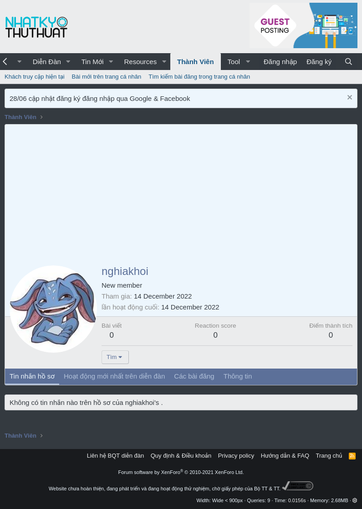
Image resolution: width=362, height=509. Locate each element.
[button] (19, 61)
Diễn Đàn (47, 61)
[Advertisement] (181, 192)
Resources (140, 61)
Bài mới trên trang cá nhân (107, 76)
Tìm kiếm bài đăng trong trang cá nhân (199, 76)
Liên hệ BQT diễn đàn (115, 455)
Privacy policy (236, 455)
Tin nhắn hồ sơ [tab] (32, 376)
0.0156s (297, 500)
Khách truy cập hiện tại (35, 76)
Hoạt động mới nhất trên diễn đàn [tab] (114, 376)
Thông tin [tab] (238, 376)
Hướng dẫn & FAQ (285, 455)
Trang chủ (329, 455)
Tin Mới (93, 61)
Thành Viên (195, 61)
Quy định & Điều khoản (181, 455)
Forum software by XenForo (181, 472)
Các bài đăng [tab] (194, 376)
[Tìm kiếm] (348, 61)
